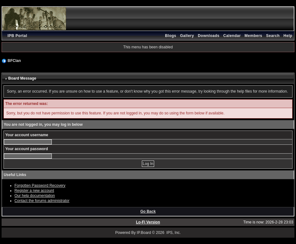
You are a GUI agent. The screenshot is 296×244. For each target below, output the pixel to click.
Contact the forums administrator (42, 200)
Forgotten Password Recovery (40, 185)
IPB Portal (17, 36)
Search (273, 36)
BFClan (14, 60)
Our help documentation (35, 195)
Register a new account (34, 190)
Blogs (170, 36)
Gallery (187, 36)
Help (287, 36)
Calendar (232, 36)
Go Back (148, 211)
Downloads (209, 36)
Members (253, 36)
